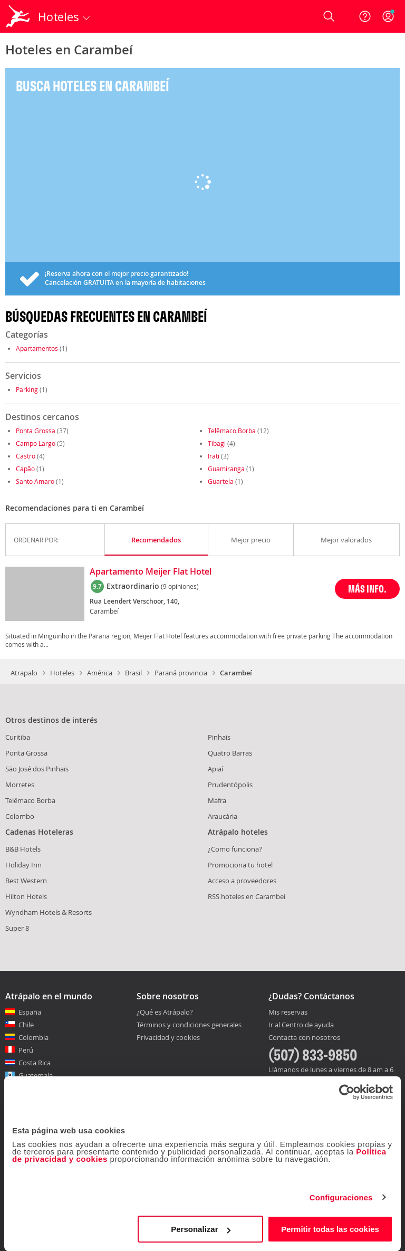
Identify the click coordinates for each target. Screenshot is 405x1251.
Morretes (19, 784)
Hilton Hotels (26, 896)
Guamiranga (226, 468)
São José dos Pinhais (37, 768)
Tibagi (217, 443)
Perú (25, 1050)
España (29, 1012)
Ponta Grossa (35, 430)
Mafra (217, 800)
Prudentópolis (230, 784)
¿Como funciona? (235, 849)
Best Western (26, 880)
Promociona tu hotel (240, 865)
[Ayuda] (365, 16)
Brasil (133, 672)
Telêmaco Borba (232, 430)
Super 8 (17, 928)
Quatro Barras (230, 753)
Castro (25, 456)
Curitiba (17, 737)
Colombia (33, 1037)
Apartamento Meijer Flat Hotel (150, 572)
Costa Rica (34, 1062)
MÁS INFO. (367, 588)
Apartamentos (37, 348)
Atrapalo (24, 672)
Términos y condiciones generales (189, 1024)
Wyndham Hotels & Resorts (48, 912)
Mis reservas (287, 1012)
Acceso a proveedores (242, 880)
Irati (213, 456)
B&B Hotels (23, 849)
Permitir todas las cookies (330, 1229)
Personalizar (200, 1229)
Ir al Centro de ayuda (301, 1025)
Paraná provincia (181, 672)
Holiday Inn (23, 865)
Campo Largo (35, 443)
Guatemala (35, 1075)
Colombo (19, 816)
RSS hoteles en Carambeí (246, 896)
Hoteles (62, 672)
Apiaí (215, 768)
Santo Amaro (35, 481)
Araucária (222, 816)
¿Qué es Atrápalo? (165, 1012)
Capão (25, 468)
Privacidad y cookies (168, 1037)
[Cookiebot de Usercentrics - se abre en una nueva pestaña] (347, 1092)
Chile (26, 1024)
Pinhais (219, 737)
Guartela (221, 481)
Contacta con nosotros (304, 1038)
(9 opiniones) (180, 586)
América (99, 672)
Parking (27, 389)
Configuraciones (341, 1197)
